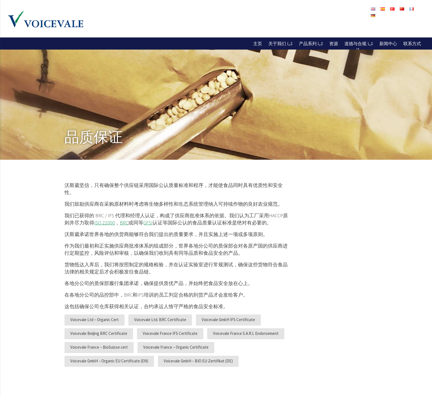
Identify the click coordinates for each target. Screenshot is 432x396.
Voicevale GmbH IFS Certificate (228, 319)
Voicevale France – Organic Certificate (176, 347)
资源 (333, 43)
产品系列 (308, 43)
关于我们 (277, 43)
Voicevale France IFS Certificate (170, 333)
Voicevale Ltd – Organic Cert (94, 319)
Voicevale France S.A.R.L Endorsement (246, 333)
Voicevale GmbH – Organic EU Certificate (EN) (109, 361)
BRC (124, 222)
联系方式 (412, 43)
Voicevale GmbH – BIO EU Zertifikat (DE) (198, 361)
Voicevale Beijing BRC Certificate (98, 333)
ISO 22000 (104, 222)
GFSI (148, 222)
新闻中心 (388, 43)
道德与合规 (355, 43)
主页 (257, 43)
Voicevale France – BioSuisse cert (99, 347)
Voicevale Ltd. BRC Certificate (160, 319)
